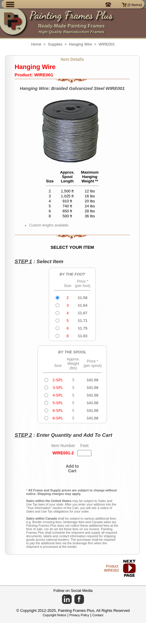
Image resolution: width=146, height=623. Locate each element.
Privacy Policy (79, 615)
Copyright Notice (54, 615)
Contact (97, 615)
